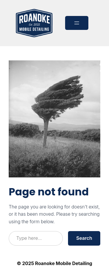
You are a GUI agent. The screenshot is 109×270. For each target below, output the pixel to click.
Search (84, 238)
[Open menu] (76, 23)
